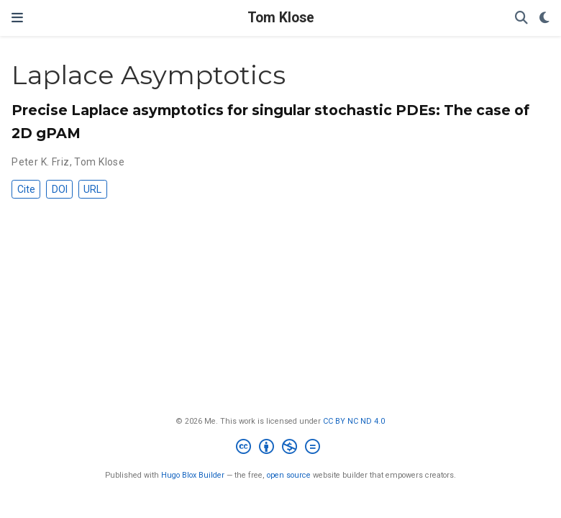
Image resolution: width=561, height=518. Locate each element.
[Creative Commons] (281, 449)
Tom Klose (280, 17)
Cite (26, 189)
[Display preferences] (544, 18)
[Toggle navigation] (17, 18)
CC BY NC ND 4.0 (354, 421)
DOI (60, 189)
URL (92, 189)
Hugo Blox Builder (192, 475)
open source (289, 475)
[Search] (521, 18)
